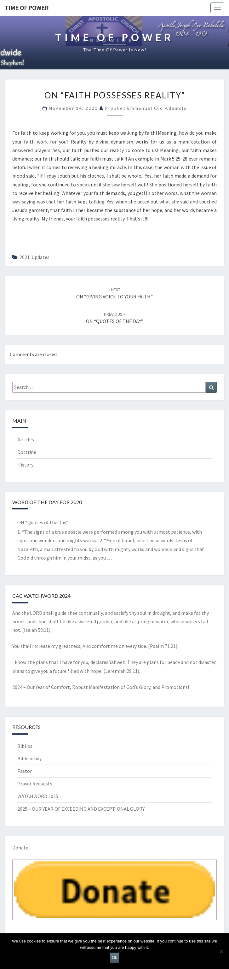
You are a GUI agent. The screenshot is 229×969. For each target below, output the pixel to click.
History (25, 464)
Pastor (24, 771)
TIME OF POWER (27, 8)
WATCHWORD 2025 (37, 796)
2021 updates (34, 257)
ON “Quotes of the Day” (42, 522)
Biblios (24, 746)
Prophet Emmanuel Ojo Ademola (145, 108)
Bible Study (29, 758)
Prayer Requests (34, 783)
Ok (114, 957)
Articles (25, 439)
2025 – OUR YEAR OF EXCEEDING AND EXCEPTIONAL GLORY (81, 809)
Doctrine (26, 452)
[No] (221, 951)
